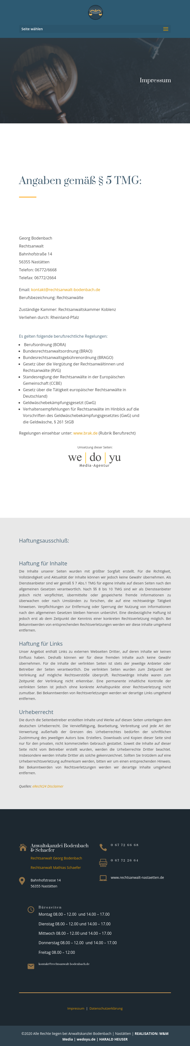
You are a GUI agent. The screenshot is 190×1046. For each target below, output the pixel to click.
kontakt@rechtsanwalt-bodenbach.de (65, 289)
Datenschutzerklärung (106, 1008)
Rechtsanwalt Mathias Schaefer (56, 867)
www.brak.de (85, 433)
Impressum (75, 1008)
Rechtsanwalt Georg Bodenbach (56, 858)
